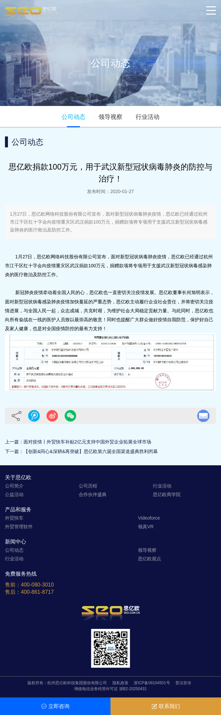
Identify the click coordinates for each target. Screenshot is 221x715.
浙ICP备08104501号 (152, 683)
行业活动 (147, 117)
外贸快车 (14, 518)
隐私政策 (120, 683)
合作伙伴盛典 (93, 494)
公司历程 (88, 485)
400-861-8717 (37, 592)
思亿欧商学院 (167, 494)
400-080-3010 (37, 584)
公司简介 (14, 485)
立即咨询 (55, 706)
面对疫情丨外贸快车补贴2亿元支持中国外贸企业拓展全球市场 (87, 441)
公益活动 (14, 494)
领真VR (146, 526)
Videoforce (149, 518)
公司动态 (73, 117)
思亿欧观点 (149, 558)
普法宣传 (183, 683)
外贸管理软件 (19, 526)
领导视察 (110, 117)
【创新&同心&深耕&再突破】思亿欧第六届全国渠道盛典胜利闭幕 (90, 451)
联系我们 (166, 706)
